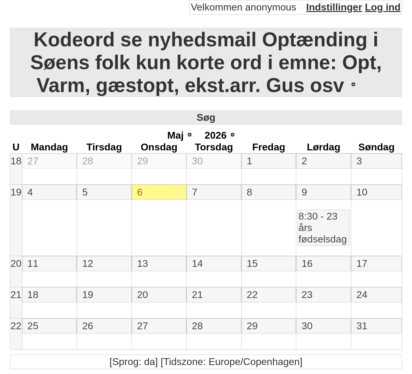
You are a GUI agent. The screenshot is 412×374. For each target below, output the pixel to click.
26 (87, 325)
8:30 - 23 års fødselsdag (322, 228)
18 (16, 160)
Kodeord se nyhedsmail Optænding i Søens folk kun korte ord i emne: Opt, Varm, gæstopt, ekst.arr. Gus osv (206, 62)
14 (197, 263)
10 (362, 192)
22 (252, 294)
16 (307, 263)
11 (33, 263)
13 (142, 263)
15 (252, 263)
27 (33, 160)
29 (142, 160)
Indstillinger (334, 7)
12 (87, 263)
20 (16, 263)
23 (307, 294)
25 (33, 325)
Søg (206, 117)
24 (362, 294)
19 (16, 192)
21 (16, 294)
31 (362, 325)
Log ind (383, 7)
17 (362, 263)
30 (197, 160)
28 (87, 160)
